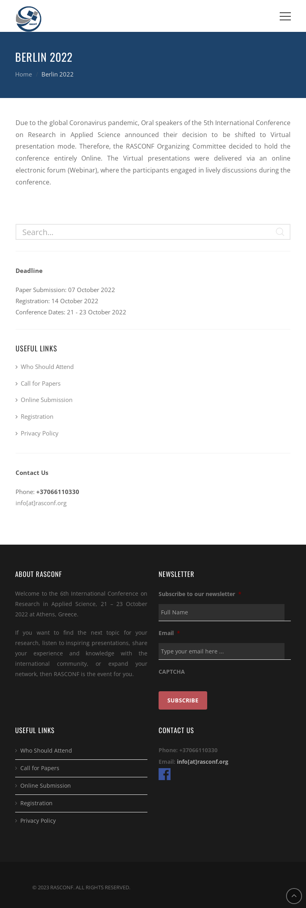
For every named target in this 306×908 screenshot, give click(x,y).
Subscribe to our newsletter (200, 594)
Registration (37, 416)
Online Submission (47, 400)
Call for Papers (41, 383)
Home (23, 74)
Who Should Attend (47, 367)
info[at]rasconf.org (41, 503)
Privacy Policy (40, 433)
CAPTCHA (172, 671)
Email (169, 633)
